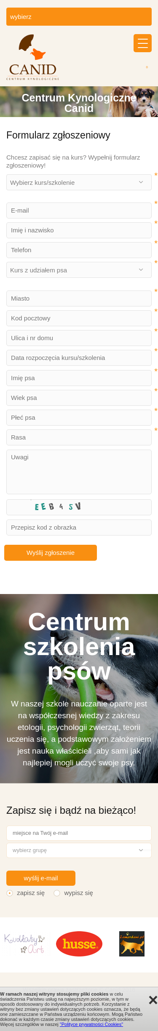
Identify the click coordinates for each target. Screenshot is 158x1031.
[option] (79, 101)
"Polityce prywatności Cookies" (91, 1024)
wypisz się (78, 893)
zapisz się (31, 893)
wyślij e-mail (41, 878)
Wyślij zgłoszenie (51, 552)
